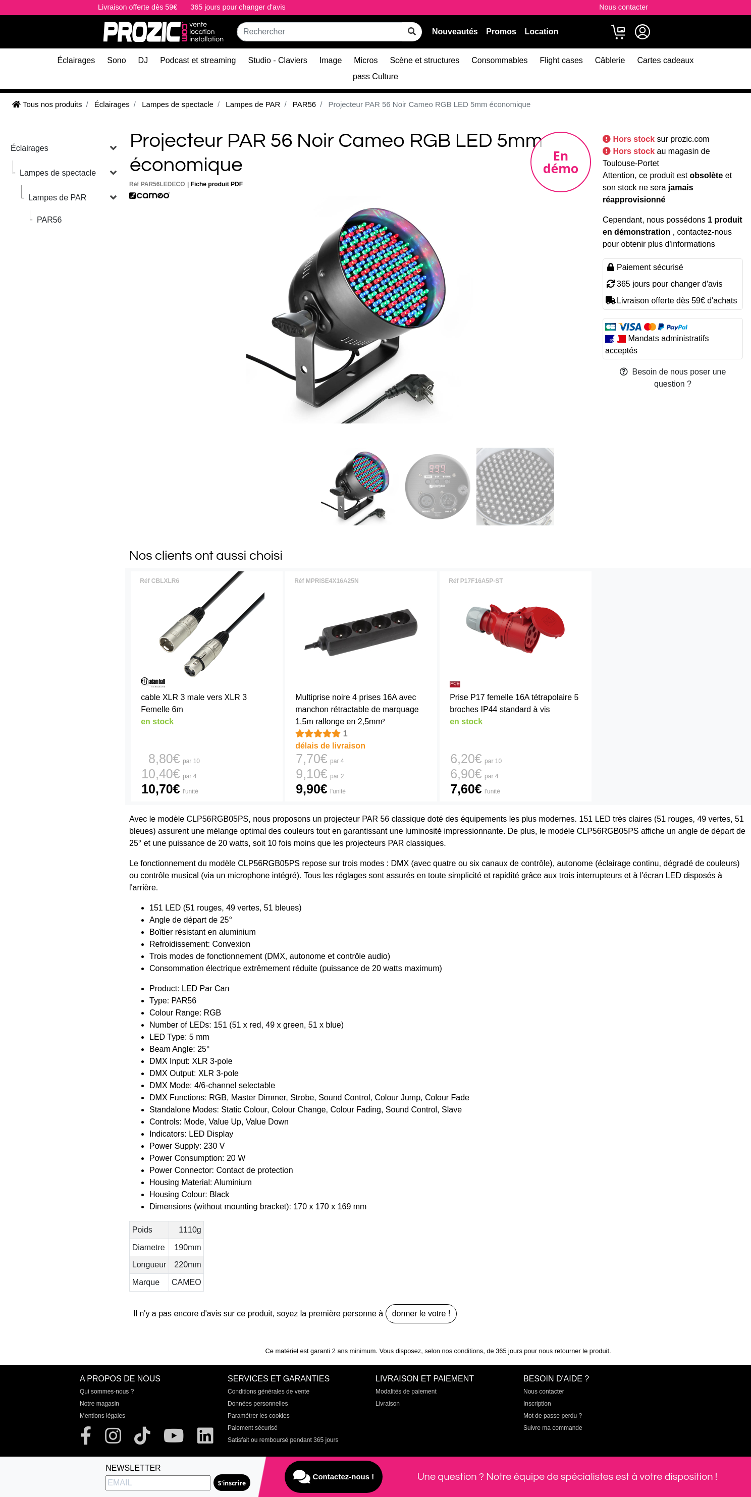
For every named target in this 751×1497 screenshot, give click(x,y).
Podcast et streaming (198, 60)
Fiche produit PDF (217, 184)
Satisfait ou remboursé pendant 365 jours (283, 1439)
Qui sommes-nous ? (107, 1391)
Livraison (388, 1403)
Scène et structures (424, 60)
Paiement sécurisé (253, 1427)
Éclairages (76, 60)
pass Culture (375, 76)
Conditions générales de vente (268, 1391)
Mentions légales (102, 1415)
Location (542, 31)
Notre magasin (99, 1403)
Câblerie (610, 60)
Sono (116, 60)
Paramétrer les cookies (259, 1415)
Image (330, 60)
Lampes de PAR (57, 197)
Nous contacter (623, 7)
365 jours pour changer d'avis (237, 7)
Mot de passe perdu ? (552, 1415)
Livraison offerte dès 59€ (137, 7)
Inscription (537, 1403)
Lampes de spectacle (58, 173)
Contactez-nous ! (333, 1476)
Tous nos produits (47, 104)
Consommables (499, 60)
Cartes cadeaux (665, 60)
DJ (143, 60)
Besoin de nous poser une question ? (673, 377)
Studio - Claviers (277, 60)
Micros (366, 60)
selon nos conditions (453, 1351)
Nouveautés (455, 31)
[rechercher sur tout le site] (412, 31)
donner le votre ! (421, 1313)
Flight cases (561, 60)
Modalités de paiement (406, 1391)
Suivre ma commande (552, 1427)
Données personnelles (258, 1403)
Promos (501, 31)
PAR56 (49, 220)
